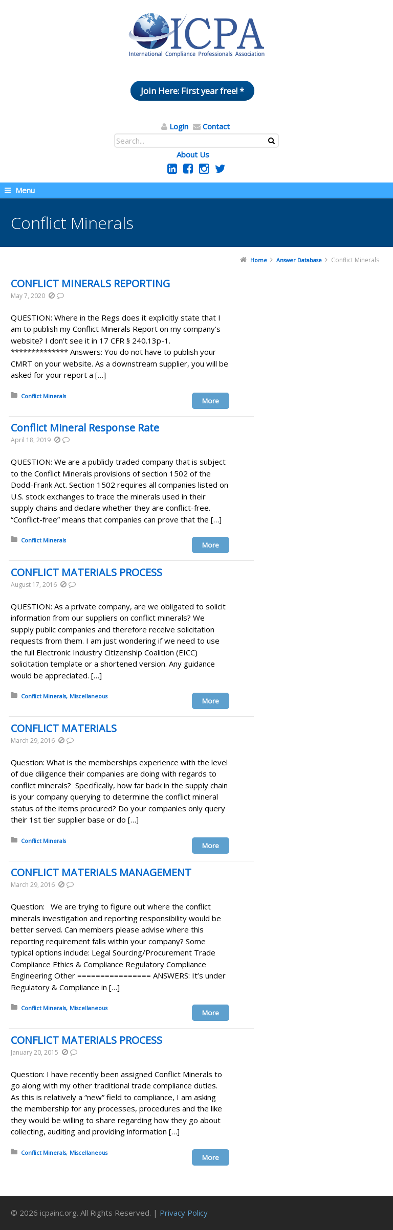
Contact (216, 126)
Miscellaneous (88, 696)
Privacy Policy (184, 1213)
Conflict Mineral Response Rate (85, 428)
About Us (193, 154)
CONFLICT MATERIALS (64, 728)
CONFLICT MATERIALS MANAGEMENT (101, 872)
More (210, 400)
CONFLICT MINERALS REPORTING (90, 283)
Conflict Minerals (43, 396)
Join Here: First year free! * (192, 91)
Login (178, 126)
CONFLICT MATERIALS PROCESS (86, 572)
